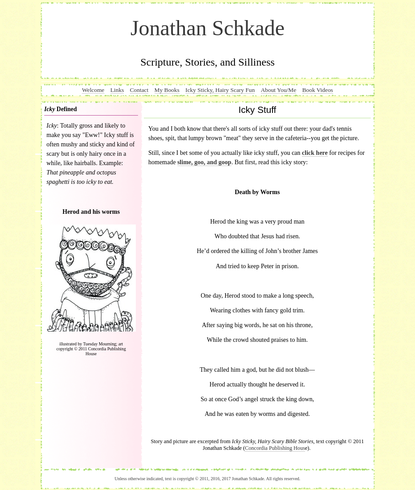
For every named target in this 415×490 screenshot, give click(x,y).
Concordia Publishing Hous (275, 448)
